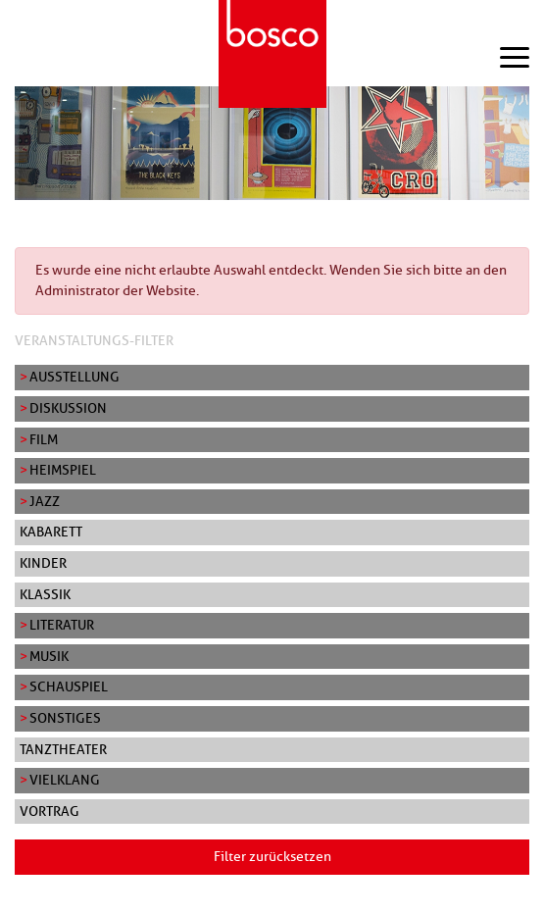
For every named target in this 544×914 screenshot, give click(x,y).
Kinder (43, 563)
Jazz (44, 501)
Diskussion (68, 408)
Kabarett (51, 531)
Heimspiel (62, 470)
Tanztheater (63, 749)
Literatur (61, 625)
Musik (49, 656)
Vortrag (49, 811)
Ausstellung (74, 376)
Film (43, 439)
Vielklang (64, 779)
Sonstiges (65, 718)
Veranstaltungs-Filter (94, 340)
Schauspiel (68, 686)
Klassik (45, 594)
